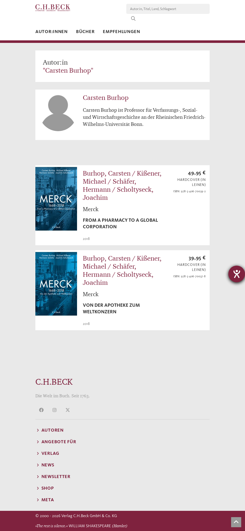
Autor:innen (51, 31)
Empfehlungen (121, 31)
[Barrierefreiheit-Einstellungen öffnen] (236, 274)
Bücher (85, 31)
